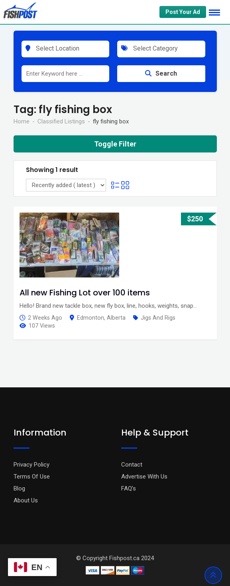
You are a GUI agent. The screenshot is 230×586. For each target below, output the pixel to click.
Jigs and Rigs (158, 317)
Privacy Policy (31, 464)
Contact (131, 464)
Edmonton (90, 317)
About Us (26, 500)
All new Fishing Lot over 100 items (85, 292)
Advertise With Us (144, 476)
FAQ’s (128, 488)
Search (161, 73)
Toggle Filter (115, 144)
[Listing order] (66, 185)
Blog (19, 488)
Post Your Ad (182, 12)
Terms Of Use (32, 476)
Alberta (116, 317)
